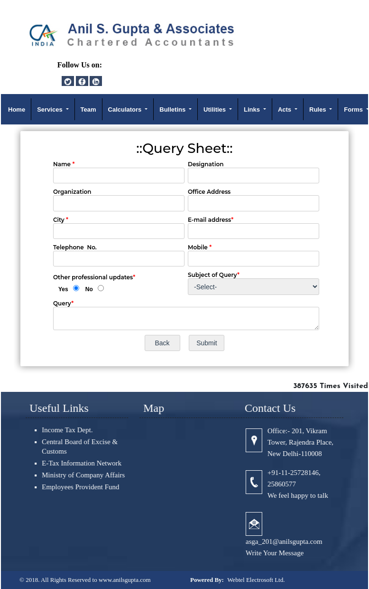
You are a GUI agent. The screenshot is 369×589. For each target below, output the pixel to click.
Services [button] (50, 109)
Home (16, 109)
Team (88, 109)
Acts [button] (285, 109)
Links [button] (253, 109)
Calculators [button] (125, 109)
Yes (63, 289)
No (89, 289)
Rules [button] (318, 109)
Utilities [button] (215, 109)
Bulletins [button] (173, 109)
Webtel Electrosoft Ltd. (256, 579)
